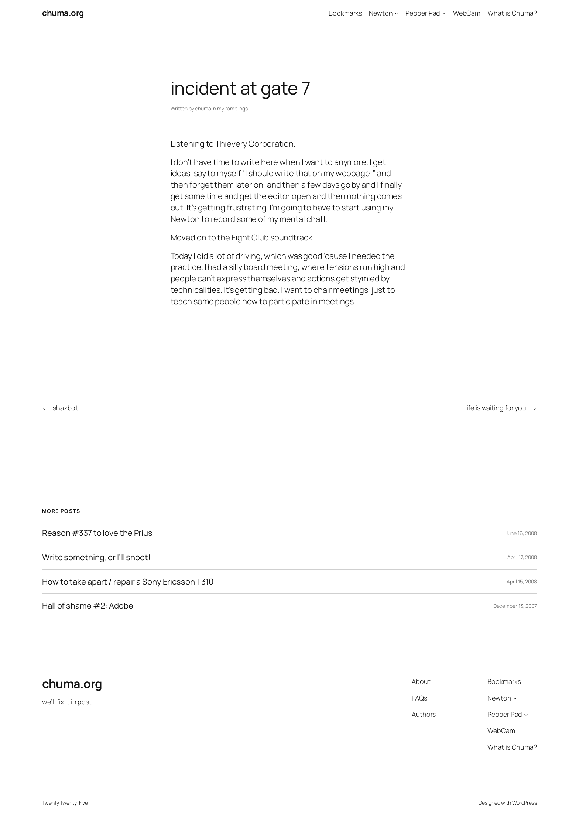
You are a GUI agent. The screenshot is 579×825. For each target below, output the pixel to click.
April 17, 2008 (522, 557)
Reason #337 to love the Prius (97, 533)
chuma (203, 108)
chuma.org (63, 12)
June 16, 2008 (521, 533)
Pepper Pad (422, 12)
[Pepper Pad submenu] (444, 13)
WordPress (524, 802)
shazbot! (66, 407)
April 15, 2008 (522, 581)
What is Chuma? (512, 12)
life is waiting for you (495, 407)
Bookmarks (345, 12)
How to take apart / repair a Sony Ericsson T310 (127, 581)
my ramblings (232, 108)
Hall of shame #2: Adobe (87, 605)
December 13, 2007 (515, 605)
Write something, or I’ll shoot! (96, 557)
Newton (381, 12)
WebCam (466, 12)
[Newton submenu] (396, 13)
